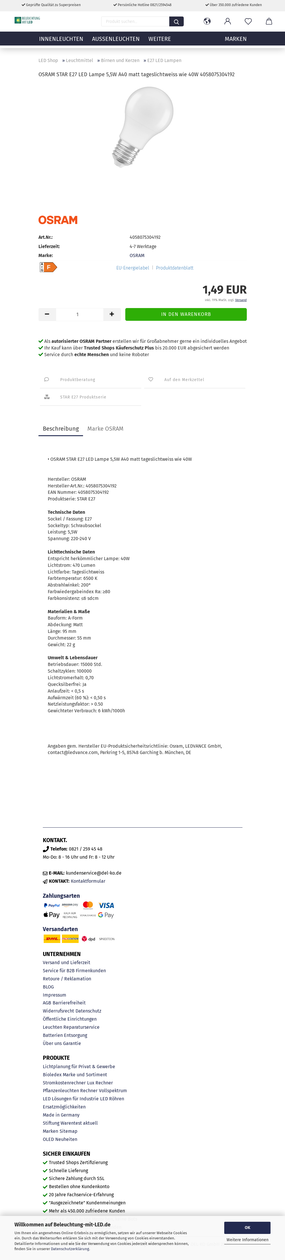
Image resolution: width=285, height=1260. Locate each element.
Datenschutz (88, 1011)
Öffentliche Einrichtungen (70, 1019)
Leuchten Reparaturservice (71, 1027)
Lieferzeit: (49, 246)
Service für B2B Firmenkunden (74, 970)
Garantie (72, 1043)
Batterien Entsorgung (65, 1035)
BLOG (48, 987)
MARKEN (236, 42)
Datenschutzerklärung (70, 1249)
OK (247, 1227)
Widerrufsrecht (58, 1011)
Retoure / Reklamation (67, 979)
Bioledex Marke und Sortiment (75, 1074)
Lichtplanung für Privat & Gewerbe (79, 1066)
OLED (48, 1139)
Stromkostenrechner (64, 1083)
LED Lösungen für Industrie (71, 1098)
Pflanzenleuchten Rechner (70, 1090)
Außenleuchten (116, 42)
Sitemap (69, 1131)
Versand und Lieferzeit (66, 962)
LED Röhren (112, 1098)
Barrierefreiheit (69, 1003)
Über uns (52, 1043)
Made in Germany (61, 1115)
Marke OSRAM (105, 428)
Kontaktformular (88, 881)
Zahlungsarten (61, 896)
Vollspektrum (113, 1090)
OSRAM (137, 255)
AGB (47, 1003)
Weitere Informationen (248, 1239)
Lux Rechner (100, 1083)
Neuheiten (66, 1139)
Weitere (159, 42)
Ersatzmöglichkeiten (64, 1107)
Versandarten (60, 929)
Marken (50, 1131)
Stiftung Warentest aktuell (70, 1123)
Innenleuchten (61, 42)
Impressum (54, 995)
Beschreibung (61, 428)
